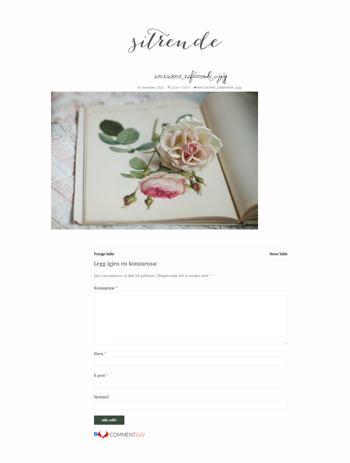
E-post (101, 375)
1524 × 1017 (181, 87)
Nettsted (101, 396)
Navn (100, 353)
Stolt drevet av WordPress (39, 457)
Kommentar (106, 287)
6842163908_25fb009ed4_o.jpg (219, 87)
